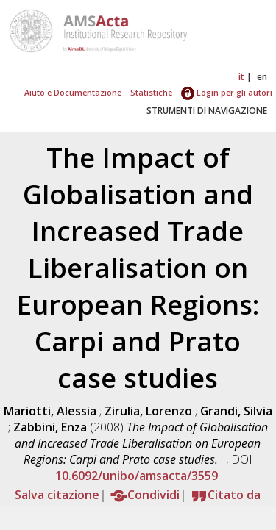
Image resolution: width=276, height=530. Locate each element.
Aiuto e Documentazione (72, 92)
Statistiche (151, 92)
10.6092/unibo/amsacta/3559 (136, 476)
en (262, 77)
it (241, 77)
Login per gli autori (226, 92)
